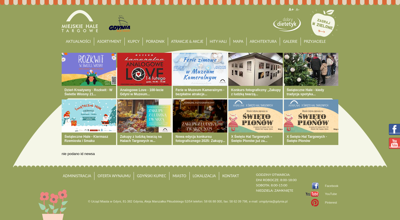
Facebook (331, 186)
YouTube (331, 194)
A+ (291, 9)
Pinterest (331, 202)
